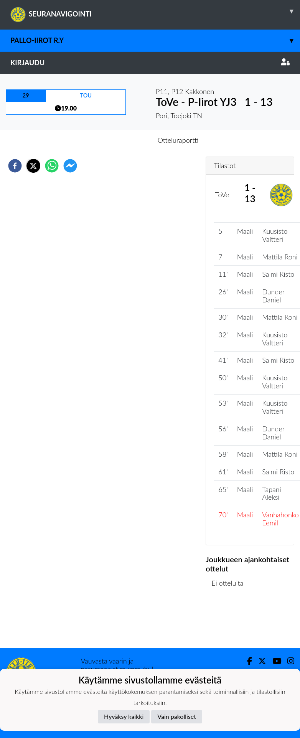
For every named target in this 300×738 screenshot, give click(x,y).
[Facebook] (246, 661)
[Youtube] (273, 661)
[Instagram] (287, 661)
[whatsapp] (52, 166)
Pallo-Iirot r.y (155, 40)
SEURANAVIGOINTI (155, 11)
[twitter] (33, 166)
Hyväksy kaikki (123, 716)
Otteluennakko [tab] (123, 140)
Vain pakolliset (176, 716)
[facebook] (15, 166)
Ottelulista (230, 622)
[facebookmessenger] (70, 166)
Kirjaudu (150, 62)
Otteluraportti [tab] (178, 140)
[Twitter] (259, 661)
